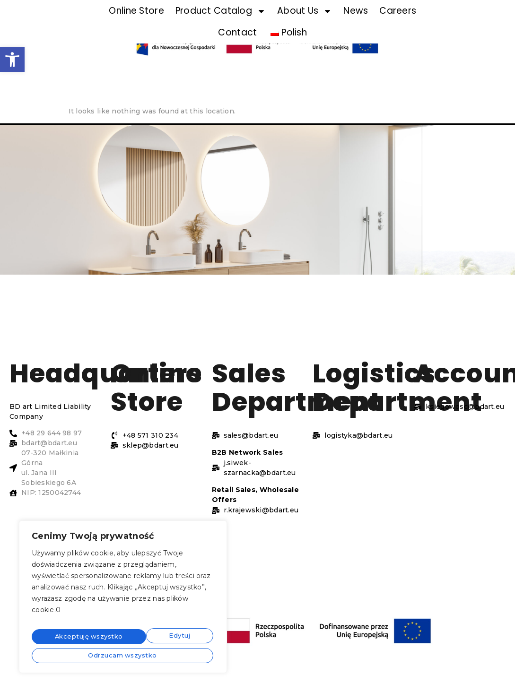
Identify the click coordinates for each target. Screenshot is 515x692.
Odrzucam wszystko (152, 637)
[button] (12, 59)
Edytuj (61, 637)
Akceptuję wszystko (123, 654)
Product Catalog (220, 11)
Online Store (136, 10)
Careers (397, 10)
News (355, 10)
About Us (304, 11)
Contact (237, 32)
